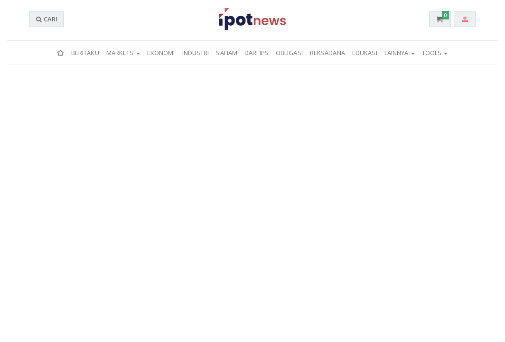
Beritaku (85, 52)
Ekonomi (161, 52)
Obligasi (289, 52)
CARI (46, 19)
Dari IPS (256, 52)
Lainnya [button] (399, 52)
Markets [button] (123, 52)
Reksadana (327, 52)
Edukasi (364, 52)
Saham (226, 52)
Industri (195, 52)
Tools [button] (435, 52)
